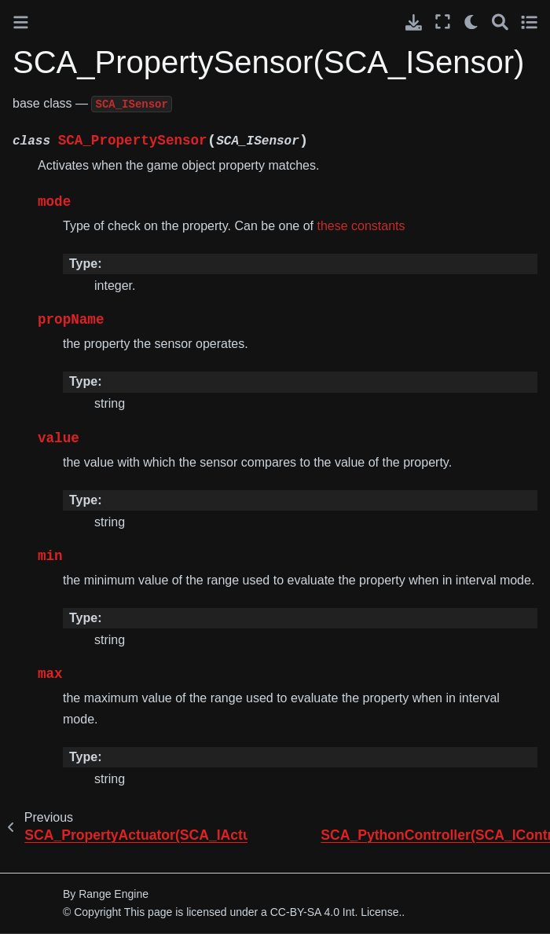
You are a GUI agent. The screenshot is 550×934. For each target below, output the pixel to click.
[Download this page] (413, 22)
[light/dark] (471, 21)
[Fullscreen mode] (442, 21)
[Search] (500, 21)
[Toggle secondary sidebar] (529, 21)
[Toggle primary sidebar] (20, 22)
